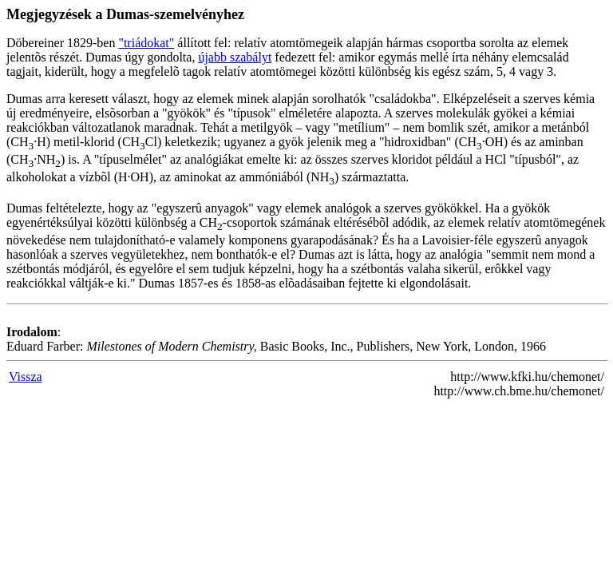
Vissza (25, 376)
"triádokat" (146, 43)
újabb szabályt (234, 57)
